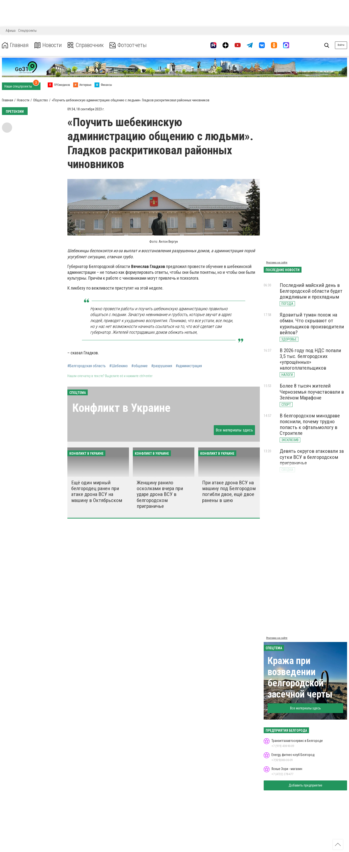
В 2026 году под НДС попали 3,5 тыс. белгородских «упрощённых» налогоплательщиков (310, 359)
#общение (139, 366)
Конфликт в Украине (121, 408)
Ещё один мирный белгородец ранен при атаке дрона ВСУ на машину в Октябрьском (96, 491)
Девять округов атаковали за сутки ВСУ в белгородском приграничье (312, 457)
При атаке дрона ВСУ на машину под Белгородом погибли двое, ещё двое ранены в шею (229, 491)
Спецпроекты (27, 30)
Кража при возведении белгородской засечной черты (300, 677)
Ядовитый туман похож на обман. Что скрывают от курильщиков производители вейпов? (312, 323)
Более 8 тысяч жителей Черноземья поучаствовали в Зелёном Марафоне (312, 391)
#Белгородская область (86, 366)
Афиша (11, 30)
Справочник (86, 45)
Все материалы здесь (234, 430)
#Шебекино (118, 366)
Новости (48, 45)
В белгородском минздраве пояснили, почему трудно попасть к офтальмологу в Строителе (310, 424)
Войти (341, 45)
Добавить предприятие (305, 785)
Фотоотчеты (128, 45)
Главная (15, 45)
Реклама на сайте (276, 262)
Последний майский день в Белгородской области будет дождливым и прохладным (311, 291)
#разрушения (161, 366)
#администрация (189, 366)
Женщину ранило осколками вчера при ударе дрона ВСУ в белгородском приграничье (160, 494)
